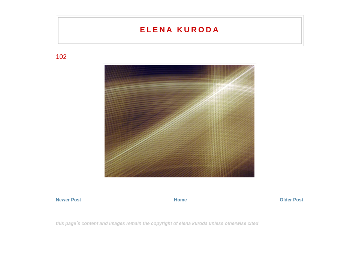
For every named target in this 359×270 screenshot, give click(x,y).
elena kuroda (180, 29)
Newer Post (68, 199)
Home (180, 199)
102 (61, 56)
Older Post (291, 199)
